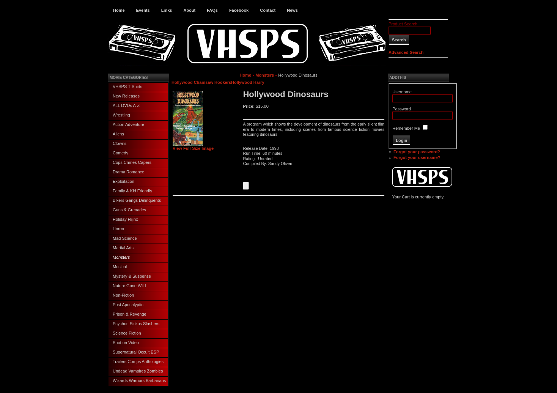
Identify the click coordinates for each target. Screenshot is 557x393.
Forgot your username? (416, 157)
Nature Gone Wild (129, 285)
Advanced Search (406, 52)
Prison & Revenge (129, 314)
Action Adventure (128, 124)
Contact (267, 10)
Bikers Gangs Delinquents (137, 200)
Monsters (121, 257)
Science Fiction (127, 333)
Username (402, 92)
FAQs (212, 10)
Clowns (119, 143)
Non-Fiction (123, 295)
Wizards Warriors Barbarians (139, 380)
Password (401, 109)
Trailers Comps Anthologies (138, 361)
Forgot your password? (416, 151)
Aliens (118, 134)
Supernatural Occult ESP (136, 352)
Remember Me (406, 128)
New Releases (126, 96)
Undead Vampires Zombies (138, 371)
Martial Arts (123, 247)
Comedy (120, 153)
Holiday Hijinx (125, 219)
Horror (118, 228)
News (292, 10)
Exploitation (123, 181)
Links (166, 10)
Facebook (239, 10)
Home (119, 10)
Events (143, 10)
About (189, 10)
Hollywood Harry (247, 82)
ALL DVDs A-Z (126, 105)
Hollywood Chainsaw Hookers (201, 82)
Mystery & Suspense (132, 276)
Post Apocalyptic (128, 304)
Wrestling (121, 115)
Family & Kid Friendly (132, 191)
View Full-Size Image (193, 146)
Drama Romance (128, 172)
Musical (120, 266)
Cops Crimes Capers (132, 162)
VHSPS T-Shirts (127, 86)
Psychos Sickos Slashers (136, 323)
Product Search (403, 24)
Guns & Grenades (129, 210)
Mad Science (125, 238)
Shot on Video (126, 342)
